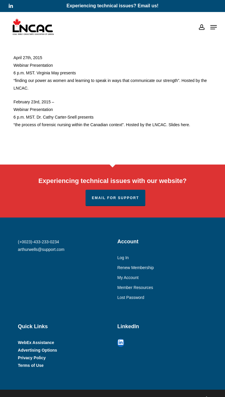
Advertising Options (37, 350)
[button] (213, 27)
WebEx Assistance (36, 342)
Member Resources (135, 287)
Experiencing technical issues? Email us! (112, 5)
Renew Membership (135, 267)
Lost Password (130, 297)
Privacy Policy (32, 357)
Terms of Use (31, 365)
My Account (127, 277)
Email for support (115, 198)
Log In (123, 257)
